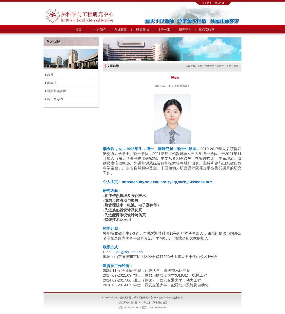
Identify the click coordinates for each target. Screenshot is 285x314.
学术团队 (121, 29)
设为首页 (207, 3)
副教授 (52, 83)
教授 (50, 74)
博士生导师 (55, 99)
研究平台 (185, 29)
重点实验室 (207, 29)
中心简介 (99, 29)
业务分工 (164, 29)
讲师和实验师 (56, 91)
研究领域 (142, 29)
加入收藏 (219, 3)
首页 (78, 29)
